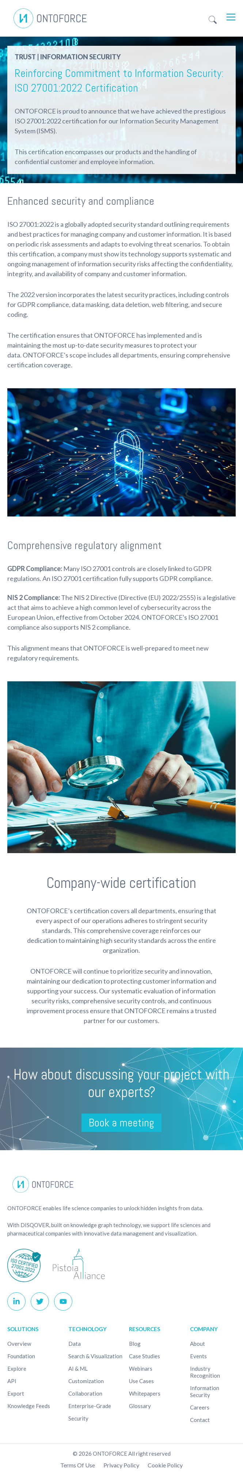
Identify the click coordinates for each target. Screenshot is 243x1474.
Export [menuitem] (15, 1393)
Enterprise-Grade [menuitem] (89, 1406)
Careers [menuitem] (199, 1407)
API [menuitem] (11, 1381)
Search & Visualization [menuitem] (95, 1356)
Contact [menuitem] (200, 1419)
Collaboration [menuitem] (85, 1393)
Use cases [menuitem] (141, 1381)
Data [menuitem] (74, 1343)
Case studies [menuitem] (144, 1356)
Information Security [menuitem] (204, 1391)
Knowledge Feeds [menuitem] (28, 1406)
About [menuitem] (197, 1343)
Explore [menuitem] (16, 1368)
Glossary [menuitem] (140, 1406)
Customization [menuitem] (86, 1381)
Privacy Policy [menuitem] (121, 1465)
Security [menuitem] (78, 1418)
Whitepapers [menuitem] (144, 1393)
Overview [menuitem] (19, 1343)
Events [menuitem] (198, 1356)
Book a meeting (121, 1123)
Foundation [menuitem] (21, 1356)
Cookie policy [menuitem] (165, 1465)
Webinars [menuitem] (140, 1368)
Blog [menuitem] (135, 1343)
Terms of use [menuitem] (77, 1465)
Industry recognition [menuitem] (205, 1372)
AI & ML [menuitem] (78, 1368)
